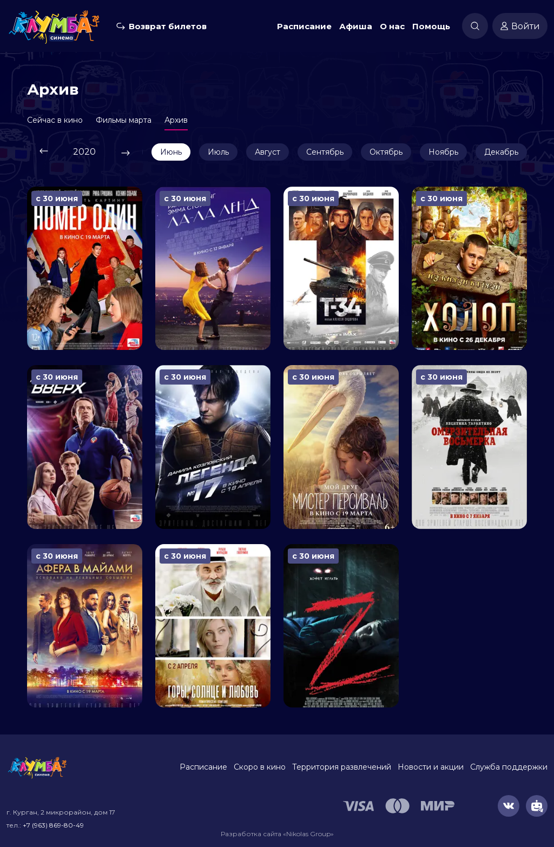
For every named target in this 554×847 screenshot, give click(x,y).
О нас (392, 26)
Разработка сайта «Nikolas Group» (277, 834)
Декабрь (501, 152)
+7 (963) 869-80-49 (53, 825)
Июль (218, 152)
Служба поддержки (509, 767)
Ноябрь (443, 152)
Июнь (171, 152)
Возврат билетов (168, 26)
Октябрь (386, 152)
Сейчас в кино (55, 120)
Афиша (355, 26)
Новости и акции (431, 767)
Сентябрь (325, 152)
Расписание (304, 26)
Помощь (431, 26)
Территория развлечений (341, 767)
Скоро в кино (260, 767)
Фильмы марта (123, 120)
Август (267, 152)
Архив (176, 120)
